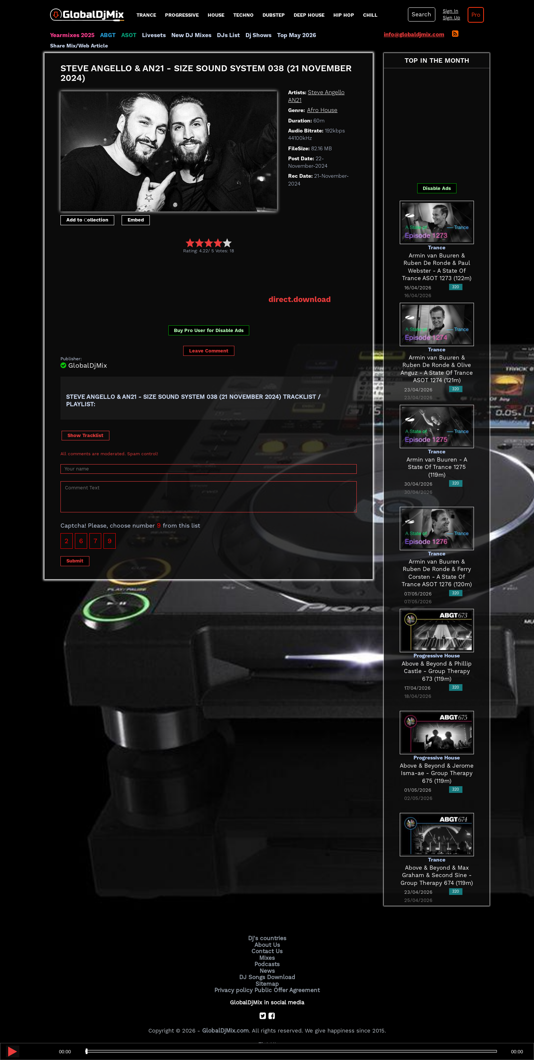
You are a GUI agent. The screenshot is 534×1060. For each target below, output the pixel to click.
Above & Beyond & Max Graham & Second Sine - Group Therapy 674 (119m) (436, 875)
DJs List (225, 35)
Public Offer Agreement (286, 988)
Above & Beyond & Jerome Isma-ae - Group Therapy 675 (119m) (436, 773)
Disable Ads (437, 188)
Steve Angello (325, 92)
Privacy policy (234, 988)
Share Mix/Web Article (79, 46)
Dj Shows (254, 35)
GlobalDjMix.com (225, 1028)
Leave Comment (208, 350)
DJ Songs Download (267, 976)
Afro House (322, 110)
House (216, 15)
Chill (370, 15)
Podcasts (267, 963)
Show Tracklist (85, 434)
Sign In (448, 11)
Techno (243, 15)
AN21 (294, 99)
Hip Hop (343, 15)
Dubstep (274, 15)
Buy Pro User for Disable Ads (209, 330)
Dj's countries (267, 938)
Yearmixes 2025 (71, 35)
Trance (146, 15)
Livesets (152, 35)
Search (421, 14)
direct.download (300, 299)
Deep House (309, 15)
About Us (267, 944)
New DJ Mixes (188, 35)
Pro (473, 15)
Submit (74, 560)
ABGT (106, 35)
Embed (136, 220)
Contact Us (267, 951)
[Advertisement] (195, 274)
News (267, 970)
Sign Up (449, 17)
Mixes (267, 957)
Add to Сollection (87, 220)
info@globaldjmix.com (414, 34)
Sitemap (267, 982)
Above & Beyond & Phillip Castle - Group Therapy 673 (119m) (436, 671)
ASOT (127, 35)
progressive (182, 15)
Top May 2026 (292, 35)
